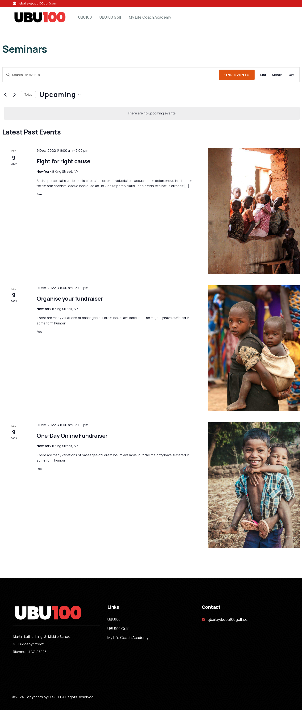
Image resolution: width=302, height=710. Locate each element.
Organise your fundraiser (70, 298)
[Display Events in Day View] (291, 74)
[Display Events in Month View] (277, 74)
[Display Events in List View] (263, 74)
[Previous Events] (5, 94)
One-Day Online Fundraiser (72, 435)
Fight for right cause (63, 161)
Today (28, 94)
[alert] (152, 113)
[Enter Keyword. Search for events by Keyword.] (111, 74)
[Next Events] (14, 94)
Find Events (237, 74)
